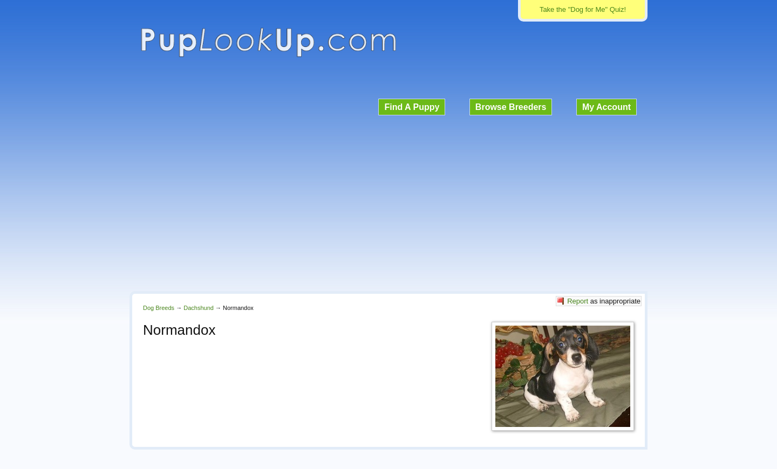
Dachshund (198, 308)
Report (577, 301)
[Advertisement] (389, 201)
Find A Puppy (411, 107)
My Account (606, 107)
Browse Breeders (511, 107)
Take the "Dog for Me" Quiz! (583, 9)
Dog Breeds (158, 308)
